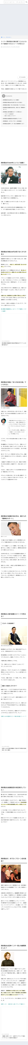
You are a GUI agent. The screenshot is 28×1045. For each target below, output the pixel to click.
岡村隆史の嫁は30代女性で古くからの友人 (12, 102)
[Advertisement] (14, 20)
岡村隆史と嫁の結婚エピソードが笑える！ (12, 111)
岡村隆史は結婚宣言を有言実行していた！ (12, 118)
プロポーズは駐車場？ (9, 114)
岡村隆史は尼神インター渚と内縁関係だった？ (13, 123)
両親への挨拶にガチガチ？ (10, 115)
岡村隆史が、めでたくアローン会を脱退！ (12, 121)
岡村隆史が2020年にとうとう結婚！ (11, 100)
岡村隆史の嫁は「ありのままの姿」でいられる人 (14, 105)
